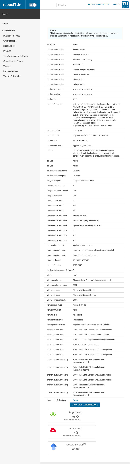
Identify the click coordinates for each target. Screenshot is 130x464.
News (5, 23)
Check (76, 448)
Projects (7, 51)
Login (5, 14)
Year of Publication (12, 76)
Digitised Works (10, 71)
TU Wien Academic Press (15, 56)
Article (75, 400)
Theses (6, 66)
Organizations (10, 41)
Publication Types (11, 36)
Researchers (9, 46)
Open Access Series (13, 61)
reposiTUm (12, 5)
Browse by (8, 31)
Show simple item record (85, 405)
